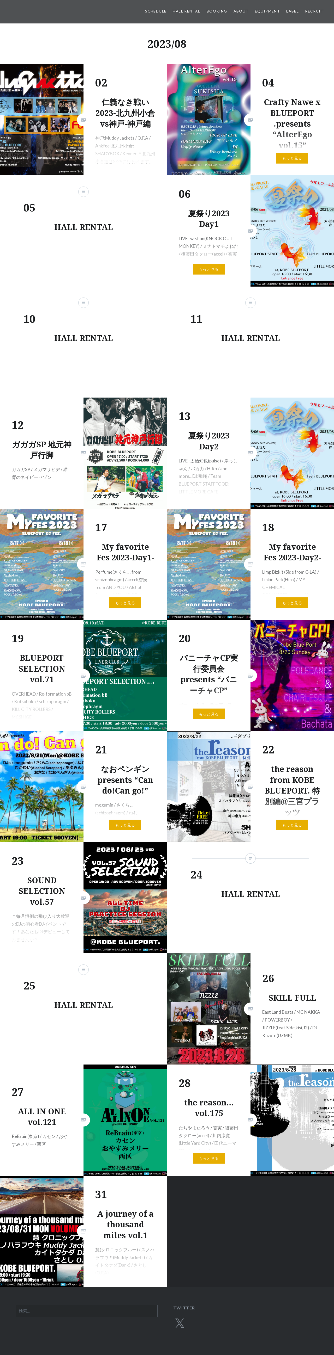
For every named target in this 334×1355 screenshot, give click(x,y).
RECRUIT (314, 11)
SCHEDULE (155, 11)
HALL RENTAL (186, 11)
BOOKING (217, 11)
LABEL (292, 11)
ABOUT (241, 11)
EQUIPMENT (267, 11)
